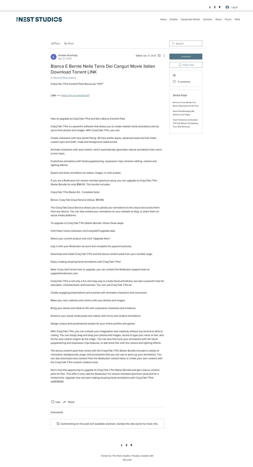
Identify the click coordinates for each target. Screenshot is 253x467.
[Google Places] (219, 7)
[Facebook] (214, 7)
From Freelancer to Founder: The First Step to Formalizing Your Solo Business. (185, 123)
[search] (185, 43)
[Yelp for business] (210, 7)
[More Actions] (162, 56)
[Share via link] (68, 402)
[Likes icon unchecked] (53, 402)
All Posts (55, 43)
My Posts (69, 43)
